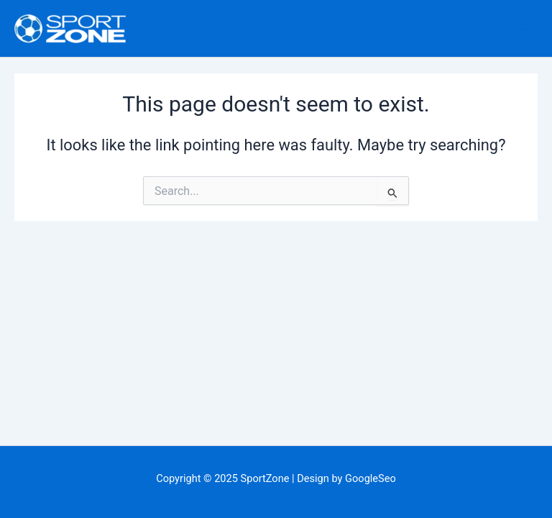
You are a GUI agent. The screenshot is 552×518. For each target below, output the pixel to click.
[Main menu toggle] (522, 29)
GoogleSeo (370, 478)
